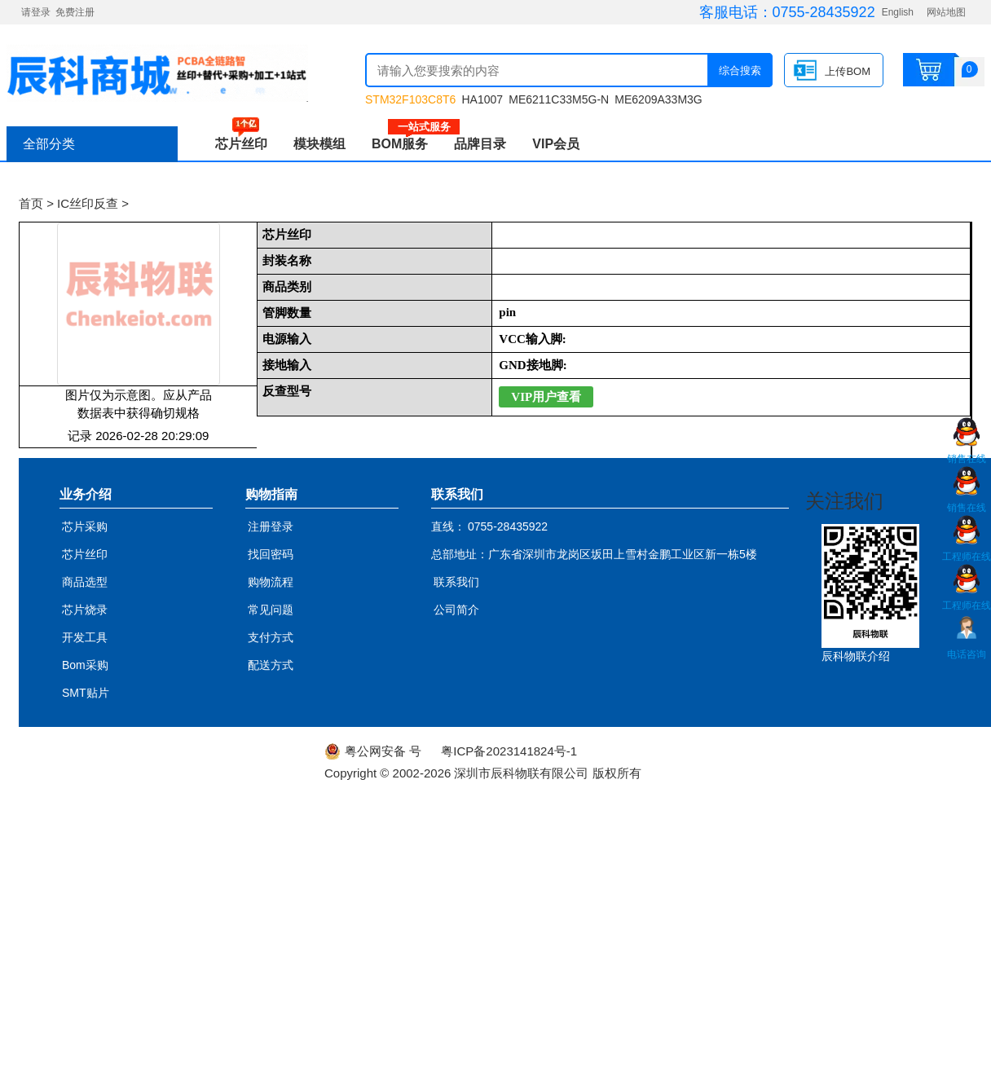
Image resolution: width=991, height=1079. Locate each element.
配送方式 (270, 665)
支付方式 (270, 637)
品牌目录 (480, 144)
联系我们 (456, 581)
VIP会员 (555, 144)
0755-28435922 (824, 12)
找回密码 (270, 554)
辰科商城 (157, 73)
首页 (31, 203)
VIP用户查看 (546, 396)
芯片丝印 (241, 144)
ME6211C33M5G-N (559, 99)
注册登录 (270, 526)
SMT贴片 (85, 692)
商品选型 (85, 581)
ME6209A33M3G (658, 99)
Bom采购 (85, 665)
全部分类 (49, 144)
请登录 (36, 12)
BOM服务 (406, 144)
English (898, 12)
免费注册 (75, 12)
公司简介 (456, 609)
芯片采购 (85, 526)
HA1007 (482, 99)
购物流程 (270, 581)
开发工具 (85, 637)
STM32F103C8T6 (410, 99)
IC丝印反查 (87, 203)
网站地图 (946, 12)
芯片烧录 (85, 609)
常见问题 (270, 609)
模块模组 (319, 144)
